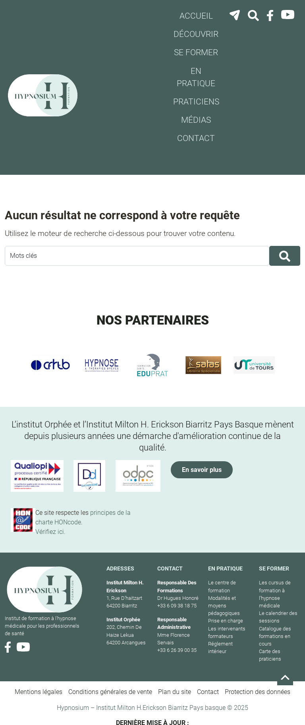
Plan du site (174, 692)
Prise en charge (225, 621)
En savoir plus (202, 470)
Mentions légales (38, 692)
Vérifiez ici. (50, 532)
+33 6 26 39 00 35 (177, 650)
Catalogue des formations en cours (275, 636)
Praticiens (196, 101)
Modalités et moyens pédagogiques (224, 605)
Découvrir (196, 34)
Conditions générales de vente (110, 692)
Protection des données (257, 692)
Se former (196, 52)
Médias (196, 120)
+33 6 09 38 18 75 (177, 606)
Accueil (196, 16)
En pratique (196, 77)
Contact (196, 138)
